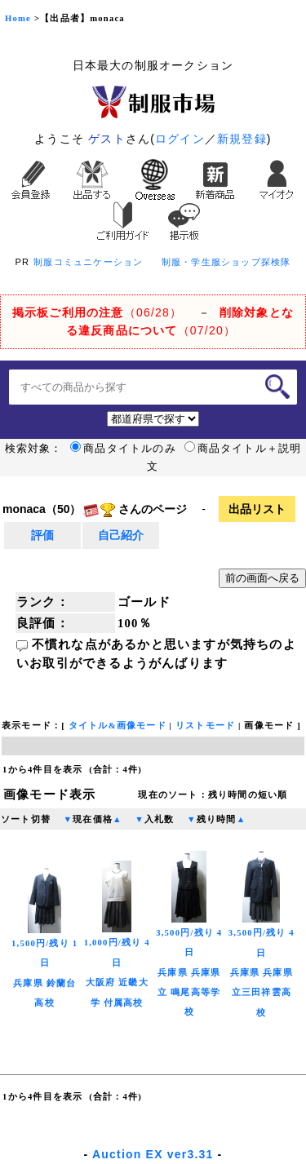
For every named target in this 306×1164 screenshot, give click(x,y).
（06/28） (97, 312)
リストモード (205, 725)
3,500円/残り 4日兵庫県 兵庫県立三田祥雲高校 (261, 949)
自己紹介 (121, 535)
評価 (42, 535)
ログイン (180, 138)
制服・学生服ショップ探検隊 (226, 262)
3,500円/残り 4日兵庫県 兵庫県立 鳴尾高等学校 (189, 948)
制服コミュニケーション (88, 262)
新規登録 (242, 138)
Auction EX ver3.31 (152, 1154)
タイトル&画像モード (117, 725)
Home (18, 18)
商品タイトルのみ (123, 448)
